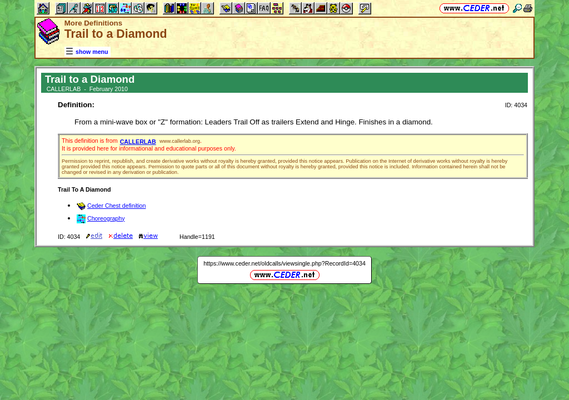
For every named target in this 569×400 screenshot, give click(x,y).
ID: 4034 (516, 105)
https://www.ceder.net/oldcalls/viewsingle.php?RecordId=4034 (284, 263)
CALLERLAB (138, 141)
